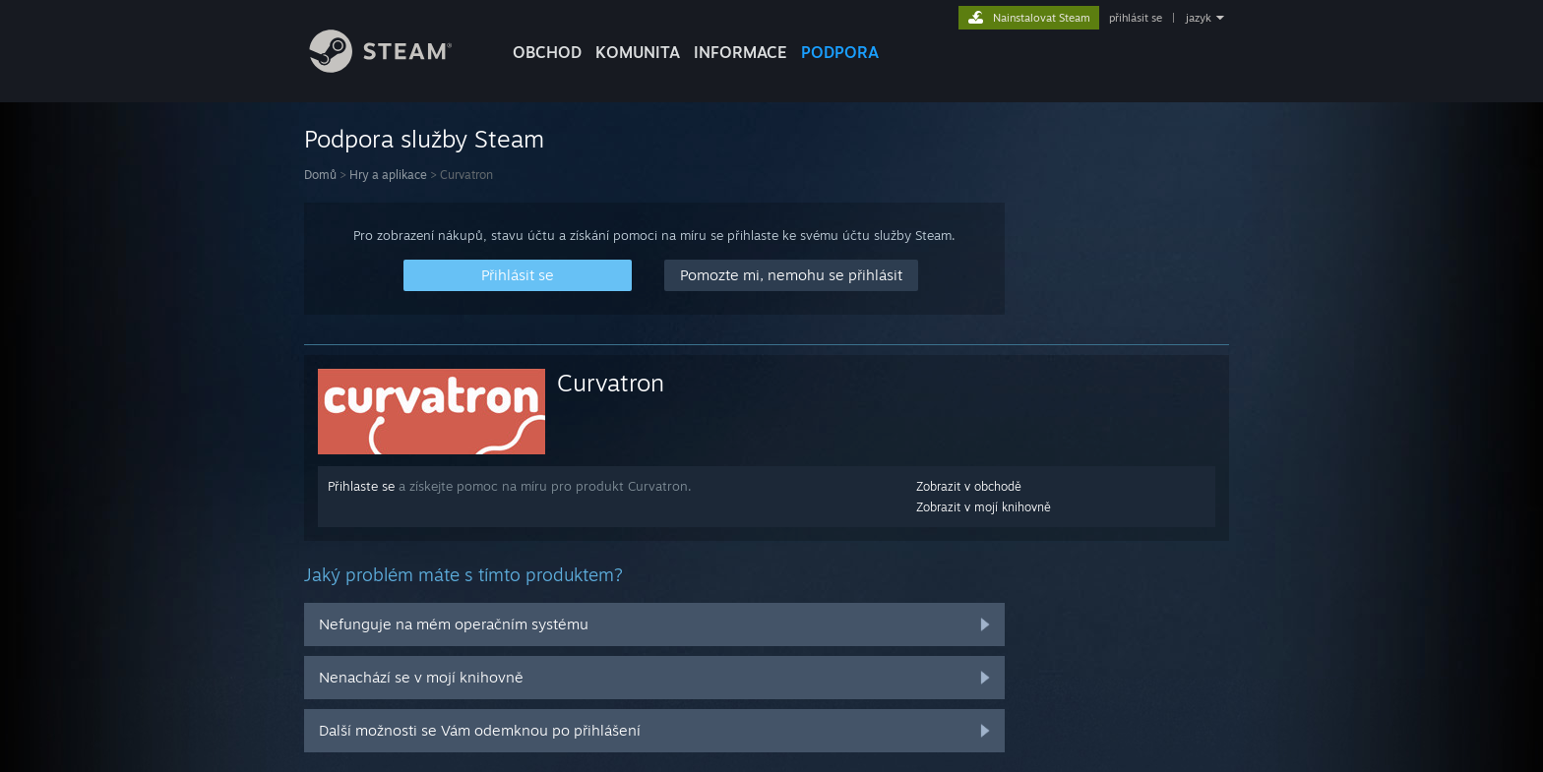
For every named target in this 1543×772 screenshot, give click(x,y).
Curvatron (610, 382)
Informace (740, 52)
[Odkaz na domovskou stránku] (395, 67)
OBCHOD (547, 52)
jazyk (1198, 18)
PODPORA (840, 52)
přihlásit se (1135, 18)
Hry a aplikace (388, 174)
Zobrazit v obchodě (968, 486)
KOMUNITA (637, 52)
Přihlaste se (361, 486)
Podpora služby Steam (424, 138)
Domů (320, 174)
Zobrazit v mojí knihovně (983, 507)
